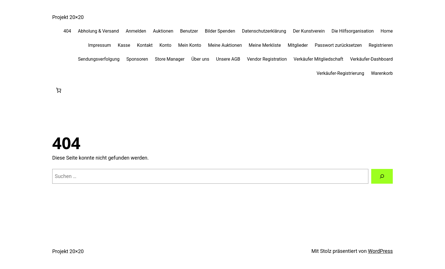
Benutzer (189, 31)
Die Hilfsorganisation (352, 31)
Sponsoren (137, 59)
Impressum (99, 45)
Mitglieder (298, 45)
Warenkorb (382, 73)
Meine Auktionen (225, 45)
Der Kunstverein (309, 31)
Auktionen (163, 31)
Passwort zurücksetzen (338, 45)
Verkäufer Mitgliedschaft (318, 59)
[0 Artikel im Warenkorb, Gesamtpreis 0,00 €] (58, 90)
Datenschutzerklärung (264, 31)
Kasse (124, 45)
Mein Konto (189, 45)
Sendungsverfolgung (99, 59)
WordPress (380, 251)
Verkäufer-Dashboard (371, 59)
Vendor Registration (267, 59)
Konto (165, 45)
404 (67, 31)
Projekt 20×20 (68, 17)
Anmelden (136, 31)
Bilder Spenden (220, 31)
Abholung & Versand (98, 31)
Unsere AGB (228, 59)
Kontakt (145, 45)
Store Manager (170, 59)
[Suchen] (382, 176)
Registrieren (381, 45)
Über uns (200, 59)
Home (387, 31)
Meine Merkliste (265, 45)
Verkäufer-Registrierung (340, 73)
